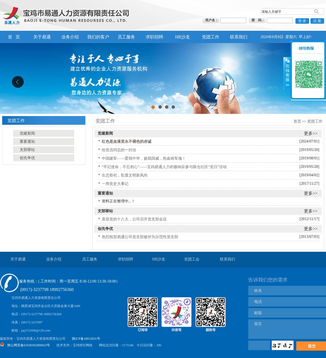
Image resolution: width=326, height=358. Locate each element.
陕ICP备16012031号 (86, 339)
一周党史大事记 (115, 184)
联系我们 (238, 37)
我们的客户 (98, 37)
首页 (297, 121)
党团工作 (210, 37)
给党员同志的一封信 (119, 150)
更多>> (311, 133)
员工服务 (126, 37)
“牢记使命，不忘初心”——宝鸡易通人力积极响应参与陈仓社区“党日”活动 (164, 167)
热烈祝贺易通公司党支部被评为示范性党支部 (140, 237)
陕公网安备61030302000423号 (28, 345)
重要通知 (105, 193)
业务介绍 (70, 37)
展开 (287, 65)
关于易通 (42, 37)
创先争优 (105, 229)
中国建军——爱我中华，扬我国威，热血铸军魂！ (144, 158)
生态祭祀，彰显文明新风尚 (125, 175)
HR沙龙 (182, 37)
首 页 (14, 37)
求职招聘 (154, 37)
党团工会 (191, 259)
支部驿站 (105, 211)
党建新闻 (105, 133)
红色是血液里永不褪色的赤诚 (126, 141)
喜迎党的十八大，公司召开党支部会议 (134, 219)
